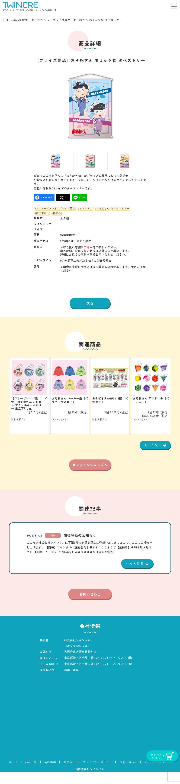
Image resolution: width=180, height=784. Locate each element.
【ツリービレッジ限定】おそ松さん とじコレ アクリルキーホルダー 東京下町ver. (26, 408)
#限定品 (56, 217)
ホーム (13, 774)
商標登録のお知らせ (79, 547)
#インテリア (85, 213)
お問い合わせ (90, 606)
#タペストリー (120, 213)
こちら (88, 251)
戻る (90, 308)
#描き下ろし (41, 217)
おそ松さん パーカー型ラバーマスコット (67, 405)
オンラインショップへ (90, 474)
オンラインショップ (157, 774)
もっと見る (153, 449)
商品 (52, 547)
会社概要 (50, 774)
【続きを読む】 (105, 564)
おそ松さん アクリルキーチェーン (148, 405)
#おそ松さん (102, 213)
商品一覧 (31, 774)
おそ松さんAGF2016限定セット (107, 405)
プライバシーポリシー (97, 774)
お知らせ (69, 774)
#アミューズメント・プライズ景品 (54, 213)
